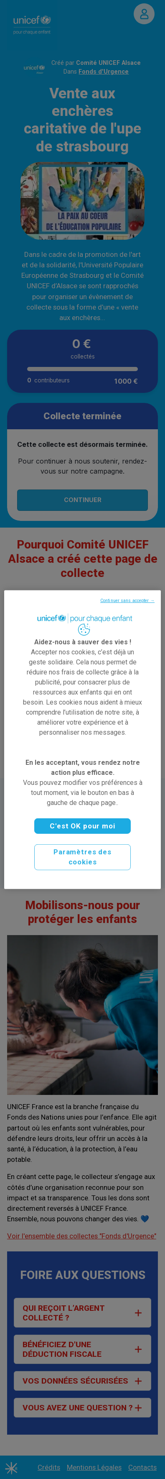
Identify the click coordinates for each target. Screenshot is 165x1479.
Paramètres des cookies (82, 857)
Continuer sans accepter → (127, 600)
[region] (82, 739)
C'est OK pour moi (82, 825)
